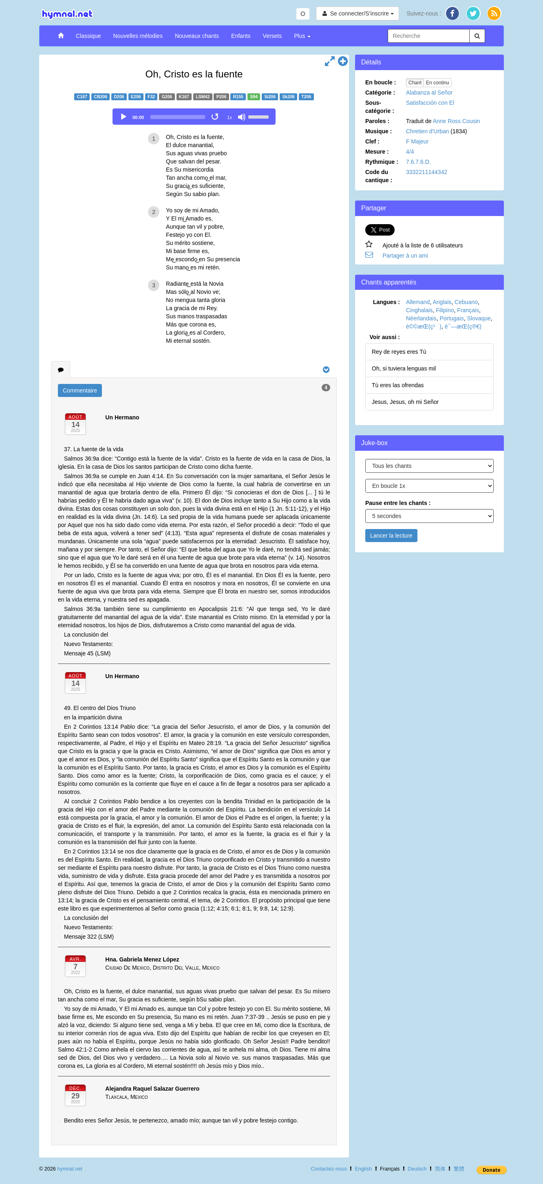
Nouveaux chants (197, 36)
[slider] (177, 117)
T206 (306, 96)
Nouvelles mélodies (137, 36)
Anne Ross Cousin (456, 121)
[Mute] (242, 117)
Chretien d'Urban (427, 131)
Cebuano (466, 302)
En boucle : (380, 82)
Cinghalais (419, 310)
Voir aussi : (385, 337)
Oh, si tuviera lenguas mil (404, 368)
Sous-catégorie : (379, 106)
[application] (194, 116)
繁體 (459, 1169)
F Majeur (417, 141)
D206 (119, 96)
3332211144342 (426, 172)
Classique (88, 36)
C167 (82, 96)
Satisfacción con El (430, 102)
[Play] (123, 117)
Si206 (270, 96)
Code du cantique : (378, 176)
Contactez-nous (329, 1169)
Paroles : (377, 121)
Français (468, 310)
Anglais (442, 302)
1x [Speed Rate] (229, 117)
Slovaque (478, 318)
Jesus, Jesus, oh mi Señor (405, 402)
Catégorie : (380, 92)
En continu (437, 83)
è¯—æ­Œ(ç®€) (463, 326)
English (363, 1169)
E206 (136, 96)
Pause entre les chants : (397, 503)
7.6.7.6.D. (418, 162)
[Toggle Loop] (216, 117)
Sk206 (288, 96)
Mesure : (377, 151)
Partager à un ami (405, 255)
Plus (302, 36)
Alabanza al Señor (429, 92)
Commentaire (80, 390)
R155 (238, 96)
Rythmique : (381, 162)
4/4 (410, 151)
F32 (151, 96)
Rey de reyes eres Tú (399, 351)
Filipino (445, 310)
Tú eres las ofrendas (398, 385)
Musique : (378, 131)
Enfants (240, 36)
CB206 (100, 96)
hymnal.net (69, 1169)
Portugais (452, 318)
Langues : (386, 302)
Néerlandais (421, 318)
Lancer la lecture (391, 535)
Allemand (418, 302)
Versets (272, 36)
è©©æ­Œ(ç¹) (423, 326)
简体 (440, 1169)
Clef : (372, 141)
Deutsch (417, 1169)
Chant (415, 83)
